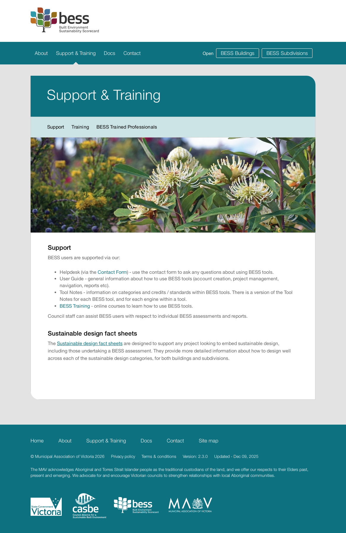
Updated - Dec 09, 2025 (236, 456)
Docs (109, 53)
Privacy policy (123, 456)
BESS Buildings (237, 53)
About (41, 53)
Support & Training (76, 53)
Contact (132, 53)
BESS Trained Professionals (126, 126)
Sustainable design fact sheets (90, 343)
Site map (208, 441)
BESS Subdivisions (287, 53)
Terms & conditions (159, 456)
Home (37, 441)
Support (55, 126)
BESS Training (75, 306)
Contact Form (112, 272)
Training (80, 126)
